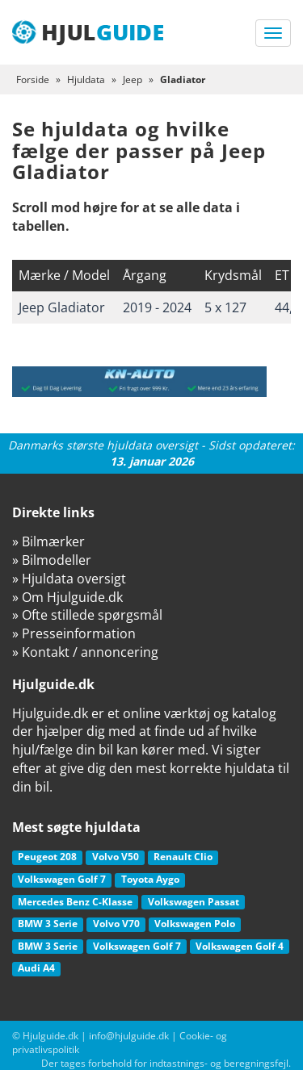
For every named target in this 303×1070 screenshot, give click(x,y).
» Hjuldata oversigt (69, 578)
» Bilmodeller (51, 560)
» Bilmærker (48, 541)
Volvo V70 (116, 923)
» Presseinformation (74, 633)
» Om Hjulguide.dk (67, 597)
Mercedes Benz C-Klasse (75, 902)
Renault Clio (183, 856)
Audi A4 (36, 968)
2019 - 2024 (157, 307)
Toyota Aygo (150, 879)
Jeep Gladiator (62, 307)
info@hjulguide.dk (129, 1036)
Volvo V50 (115, 856)
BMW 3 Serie (48, 923)
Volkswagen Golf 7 (62, 879)
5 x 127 (225, 307)
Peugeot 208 (47, 856)
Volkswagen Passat (193, 902)
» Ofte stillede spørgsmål (87, 615)
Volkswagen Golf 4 (240, 946)
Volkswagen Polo (194, 923)
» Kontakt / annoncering (85, 652)
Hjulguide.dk (50, 1036)
